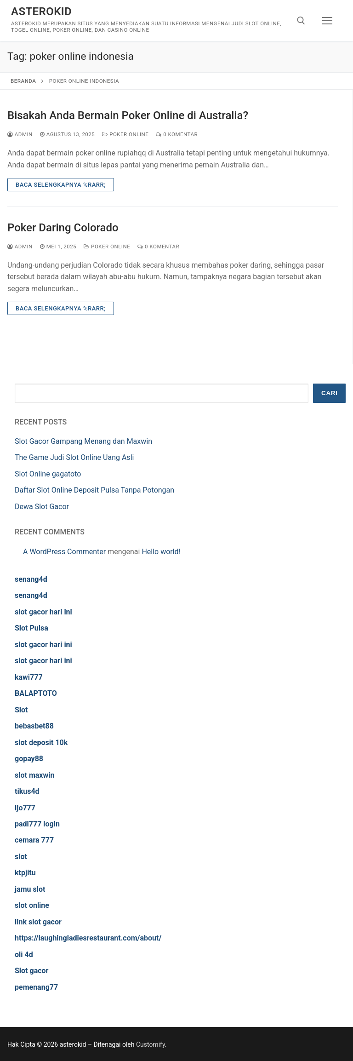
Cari (329, 393)
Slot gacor (31, 970)
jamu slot (30, 889)
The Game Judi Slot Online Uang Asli (74, 457)
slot (21, 856)
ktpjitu (25, 872)
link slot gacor (38, 922)
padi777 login (37, 824)
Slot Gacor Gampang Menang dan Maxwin (83, 441)
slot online (32, 905)
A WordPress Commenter (64, 551)
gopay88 (29, 758)
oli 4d (24, 954)
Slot (21, 709)
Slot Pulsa (31, 628)
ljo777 (25, 807)
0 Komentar (177, 134)
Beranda (23, 81)
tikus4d (27, 791)
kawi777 (29, 677)
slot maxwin (34, 775)
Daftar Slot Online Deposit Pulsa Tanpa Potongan (94, 490)
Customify (150, 1044)
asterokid (41, 11)
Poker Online (125, 134)
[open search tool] (301, 21)
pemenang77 (36, 987)
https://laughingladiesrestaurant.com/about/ (88, 938)
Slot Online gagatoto (48, 474)
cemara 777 (34, 840)
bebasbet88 (34, 726)
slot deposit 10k (41, 742)
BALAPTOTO (36, 693)
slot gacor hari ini (43, 612)
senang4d (31, 579)
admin (20, 134)
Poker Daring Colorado (63, 227)
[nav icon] (327, 20)
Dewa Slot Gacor (42, 506)
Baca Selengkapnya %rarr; (61, 184)
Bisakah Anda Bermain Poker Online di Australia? (127, 115)
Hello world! (161, 551)
